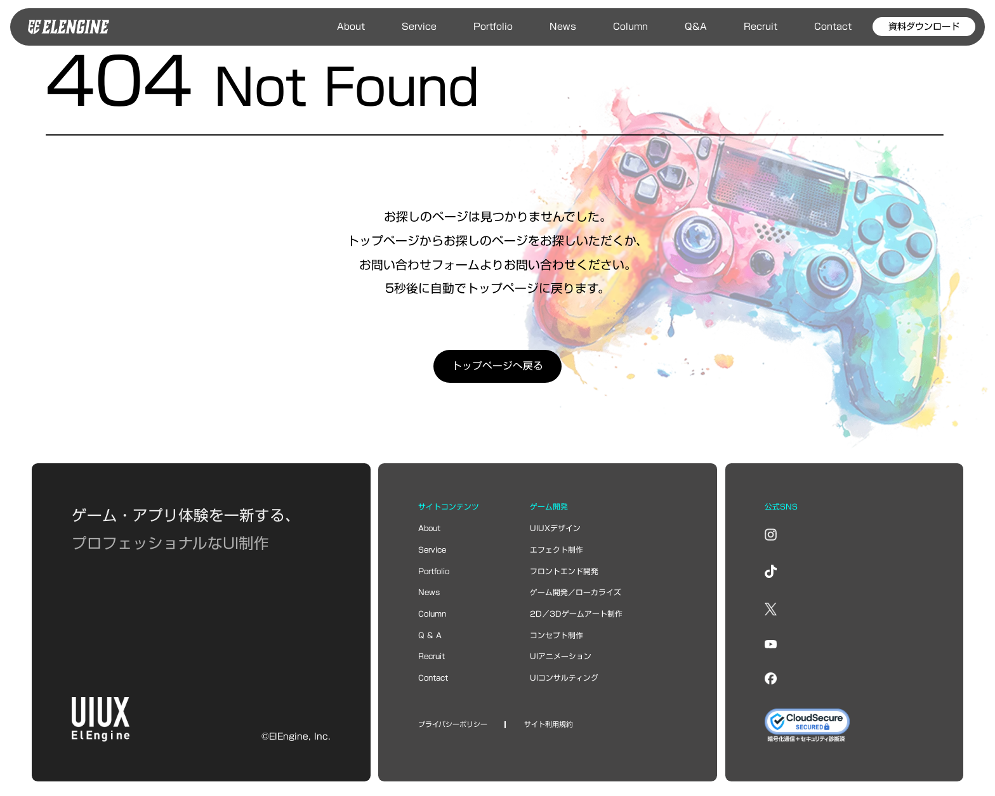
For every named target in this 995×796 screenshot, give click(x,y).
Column (630, 26)
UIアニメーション (560, 656)
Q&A (696, 26)
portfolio (433, 571)
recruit (431, 656)
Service (419, 26)
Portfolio (493, 26)
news (429, 592)
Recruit (760, 26)
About (351, 26)
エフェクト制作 (556, 549)
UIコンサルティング (564, 677)
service (432, 549)
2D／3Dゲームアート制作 (576, 613)
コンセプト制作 (556, 635)
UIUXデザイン (555, 528)
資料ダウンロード (923, 26)
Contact (833, 26)
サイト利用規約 (548, 724)
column (432, 613)
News (563, 26)
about (429, 528)
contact (433, 677)
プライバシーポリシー (452, 724)
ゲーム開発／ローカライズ (575, 592)
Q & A (430, 635)
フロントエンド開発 (564, 571)
